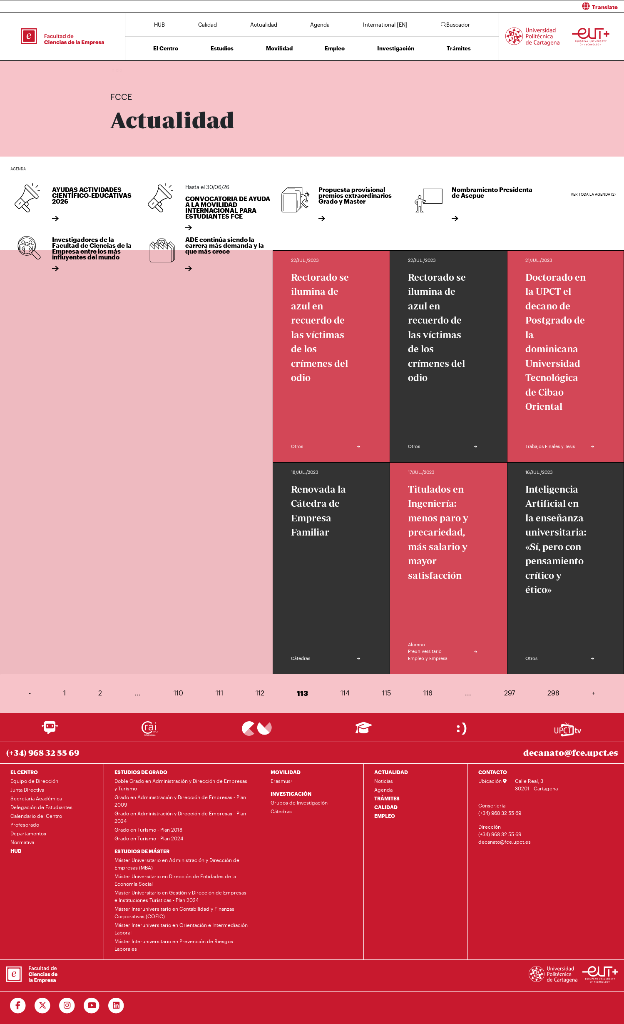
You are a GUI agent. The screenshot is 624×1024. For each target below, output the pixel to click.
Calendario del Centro (36, 816)
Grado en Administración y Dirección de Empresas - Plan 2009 (180, 800)
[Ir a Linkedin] (116, 1006)
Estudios (222, 48)
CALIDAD (386, 807)
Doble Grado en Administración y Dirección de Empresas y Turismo (180, 784)
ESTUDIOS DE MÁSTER (141, 851)
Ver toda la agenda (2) (593, 194)
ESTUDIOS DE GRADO (140, 772)
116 (428, 693)
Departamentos (28, 833)
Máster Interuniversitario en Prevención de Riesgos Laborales (173, 945)
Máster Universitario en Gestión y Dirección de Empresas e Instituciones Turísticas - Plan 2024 (180, 896)
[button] (471, 6)
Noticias (383, 781)
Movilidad (279, 48)
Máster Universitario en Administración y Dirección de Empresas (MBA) (176, 863)
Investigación (395, 48)
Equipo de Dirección (34, 781)
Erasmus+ (282, 781)
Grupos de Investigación (299, 802)
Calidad (207, 24)
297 (509, 693)
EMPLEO (384, 816)
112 (260, 693)
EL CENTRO (24, 772)
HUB (159, 24)
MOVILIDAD (286, 772)
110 (178, 693)
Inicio (117, 69)
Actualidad (263, 24)
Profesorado (24, 824)
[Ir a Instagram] (67, 1006)
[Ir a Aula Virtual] (364, 731)
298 (553, 693)
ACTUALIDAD (391, 772)
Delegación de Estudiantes (41, 807)
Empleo (335, 48)
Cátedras (281, 811)
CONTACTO (492, 772)
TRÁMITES (387, 798)
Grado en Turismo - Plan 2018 (148, 829)
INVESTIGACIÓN (291, 794)
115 (386, 693)
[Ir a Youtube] (92, 1006)
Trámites (459, 48)
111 (219, 693)
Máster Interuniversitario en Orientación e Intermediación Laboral (181, 928)
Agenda (320, 24)
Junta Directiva (27, 789)
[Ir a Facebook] (18, 1006)
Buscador (455, 24)
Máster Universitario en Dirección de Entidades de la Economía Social (175, 880)
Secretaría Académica (36, 798)
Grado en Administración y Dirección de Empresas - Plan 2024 (180, 817)
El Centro (165, 48)
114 (345, 693)
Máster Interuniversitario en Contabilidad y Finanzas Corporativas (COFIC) (174, 912)
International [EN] (385, 24)
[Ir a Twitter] (43, 1006)
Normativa (22, 842)
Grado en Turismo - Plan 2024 (148, 838)
